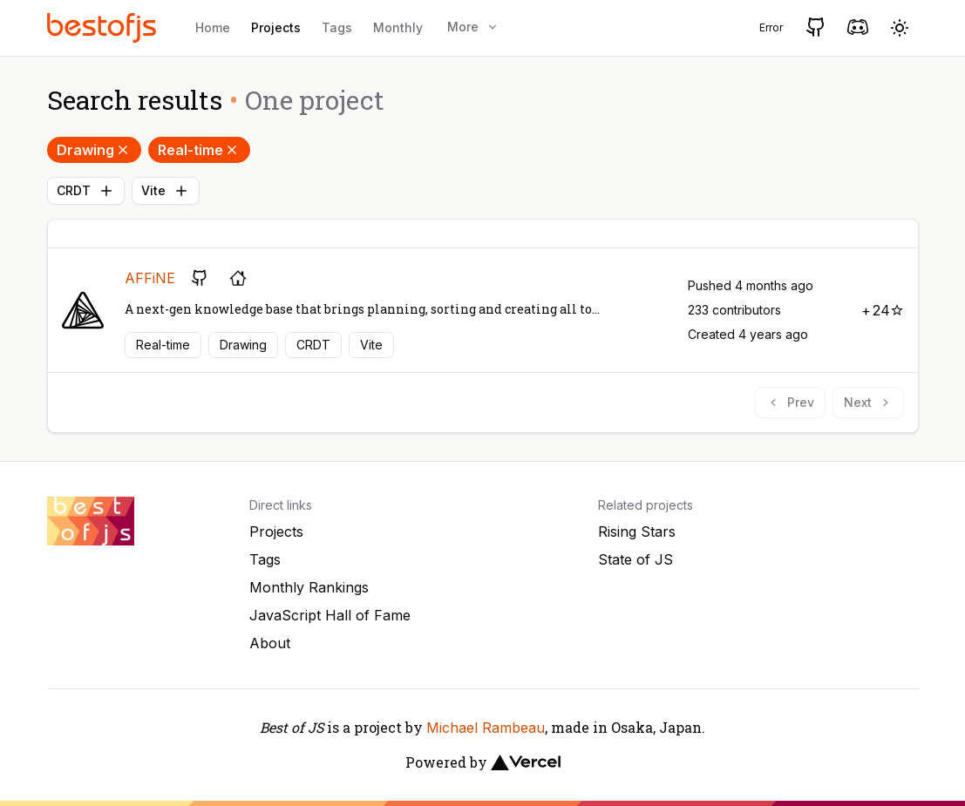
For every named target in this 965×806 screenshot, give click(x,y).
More (473, 26)
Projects (276, 27)
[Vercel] (526, 762)
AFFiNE (150, 278)
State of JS (635, 559)
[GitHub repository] (199, 278)
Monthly (398, 27)
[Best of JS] (103, 27)
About (269, 643)
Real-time (199, 150)
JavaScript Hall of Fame (330, 615)
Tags (337, 27)
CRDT (86, 191)
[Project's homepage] (238, 278)
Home (212, 27)
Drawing (94, 150)
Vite (165, 191)
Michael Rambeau (485, 727)
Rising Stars (637, 531)
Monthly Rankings (309, 587)
